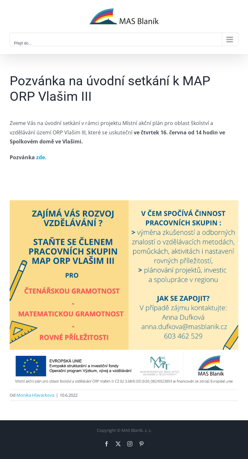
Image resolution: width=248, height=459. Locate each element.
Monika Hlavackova (35, 395)
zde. (41, 157)
